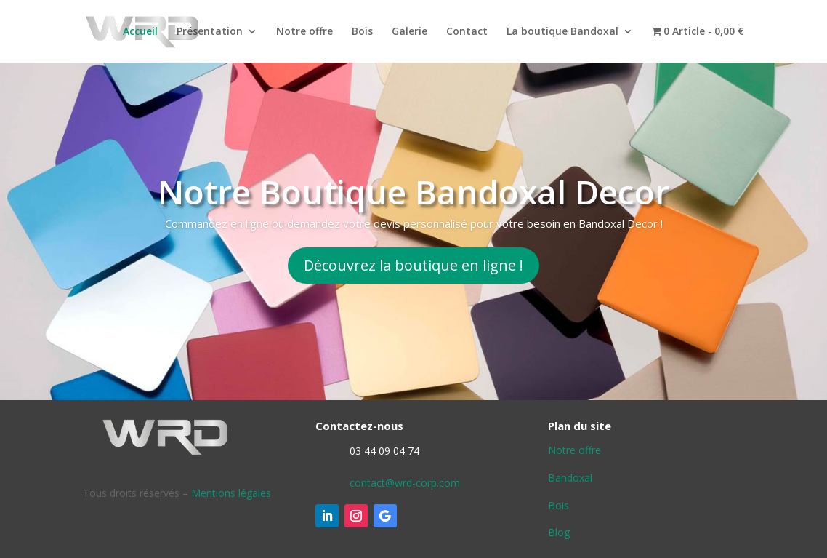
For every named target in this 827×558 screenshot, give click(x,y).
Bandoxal (570, 478)
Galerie (409, 32)
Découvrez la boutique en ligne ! (413, 265)
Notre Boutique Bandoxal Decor (413, 191)
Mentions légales (231, 493)
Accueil (140, 32)
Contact (467, 32)
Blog (559, 532)
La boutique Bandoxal (562, 32)
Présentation (210, 32)
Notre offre (304, 32)
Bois (362, 32)
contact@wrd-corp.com (405, 483)
